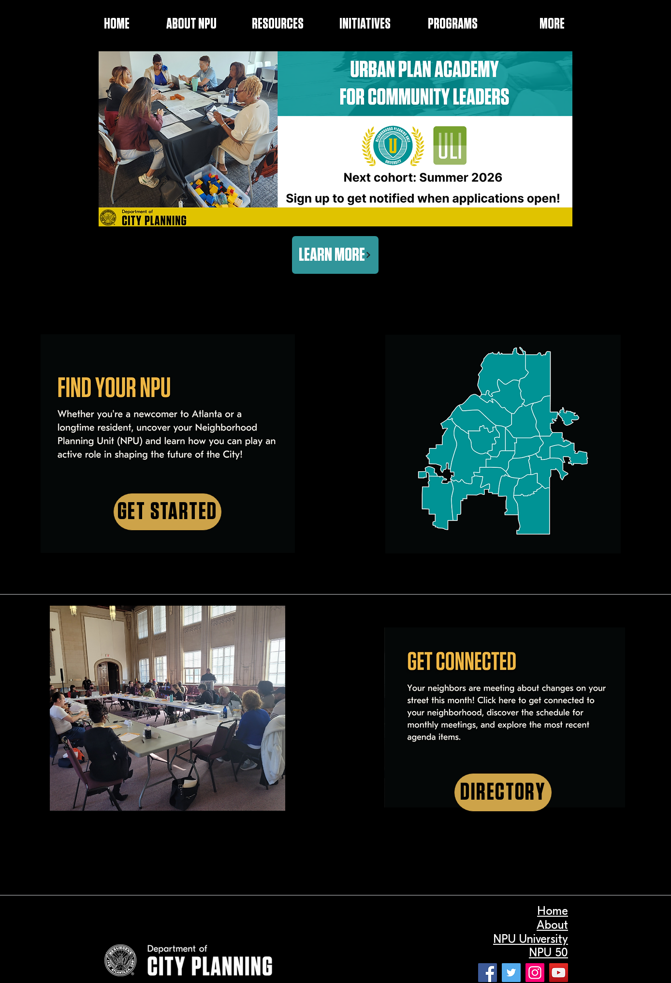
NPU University (530, 939)
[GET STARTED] (167, 512)
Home (552, 911)
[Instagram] (534, 972)
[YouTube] (558, 972)
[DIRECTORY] (503, 792)
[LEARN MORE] (335, 255)
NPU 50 (548, 952)
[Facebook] (487, 972)
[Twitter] (511, 972)
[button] (351, 24)
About (552, 925)
